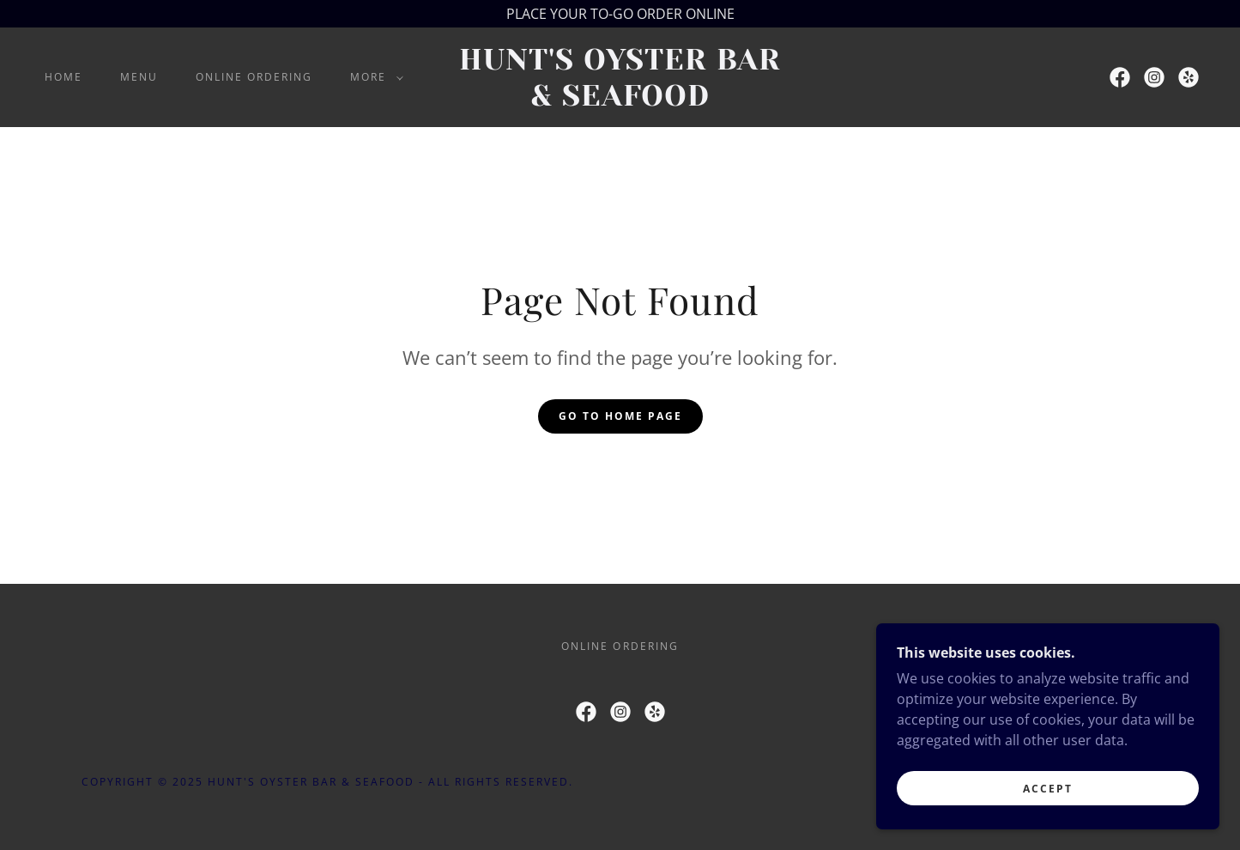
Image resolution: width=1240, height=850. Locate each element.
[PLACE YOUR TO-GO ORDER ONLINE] (620, 13)
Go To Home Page (620, 416)
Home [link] (63, 77)
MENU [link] (139, 77)
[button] (373, 77)
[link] (620, 100)
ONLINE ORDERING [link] (254, 77)
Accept (1048, 788)
